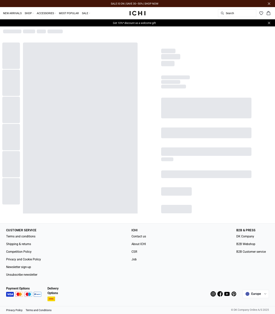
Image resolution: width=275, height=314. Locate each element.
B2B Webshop (245, 244)
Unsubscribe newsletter (21, 274)
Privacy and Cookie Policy (23, 259)
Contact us (138, 236)
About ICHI (138, 244)
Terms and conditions (20, 236)
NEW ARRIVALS (12, 13)
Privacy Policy (14, 310)
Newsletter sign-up (18, 267)
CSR (134, 251)
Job (134, 259)
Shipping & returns (18, 244)
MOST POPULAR (69, 13)
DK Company (245, 236)
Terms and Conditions (38, 310)
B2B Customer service (251, 251)
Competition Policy (19, 251)
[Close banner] (269, 4)
